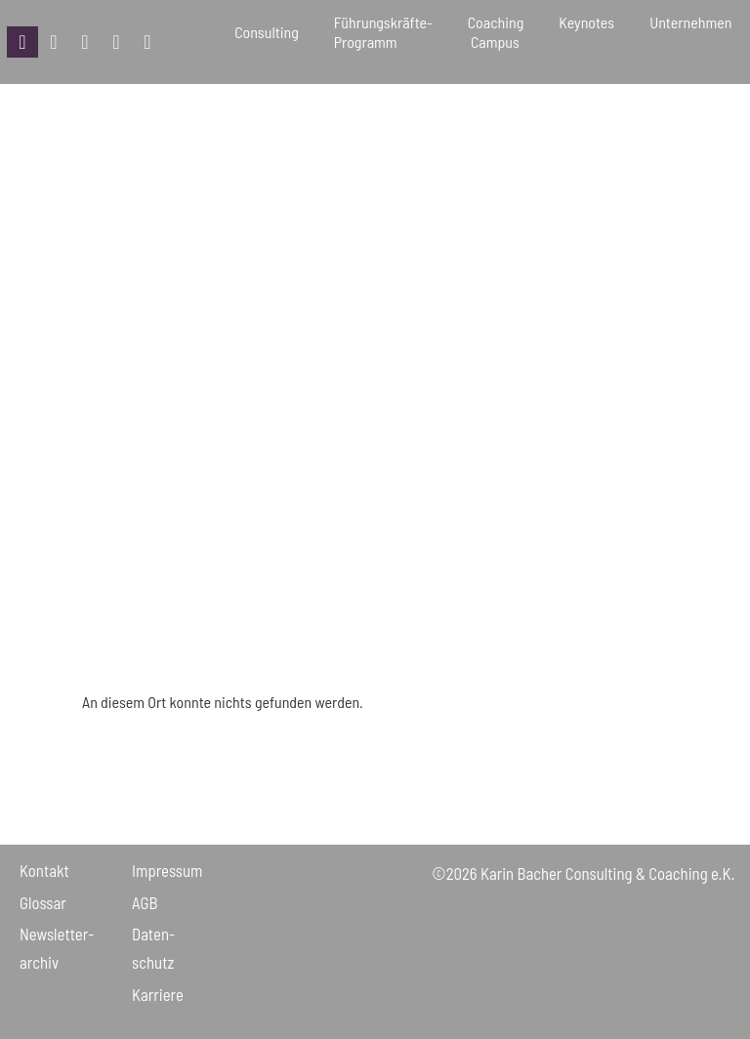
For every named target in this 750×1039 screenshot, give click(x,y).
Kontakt (44, 870)
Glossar (43, 902)
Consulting (266, 31)
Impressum (167, 870)
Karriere (158, 994)
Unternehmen (690, 32)
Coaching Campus (496, 32)
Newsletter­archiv (57, 948)
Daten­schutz (153, 948)
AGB (144, 902)
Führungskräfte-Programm (383, 32)
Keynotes (586, 32)
